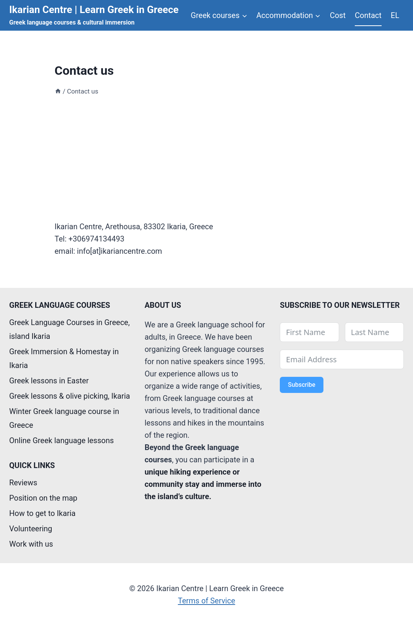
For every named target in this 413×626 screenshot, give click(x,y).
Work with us (31, 544)
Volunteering (30, 528)
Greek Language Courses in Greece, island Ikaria (69, 329)
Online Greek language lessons (61, 440)
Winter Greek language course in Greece (64, 418)
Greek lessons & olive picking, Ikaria (69, 396)
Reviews (23, 482)
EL (395, 15)
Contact (368, 15)
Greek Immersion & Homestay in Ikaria (64, 358)
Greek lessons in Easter (49, 380)
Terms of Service (206, 600)
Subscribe (301, 384)
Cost (338, 15)
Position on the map (43, 498)
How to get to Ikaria (42, 513)
